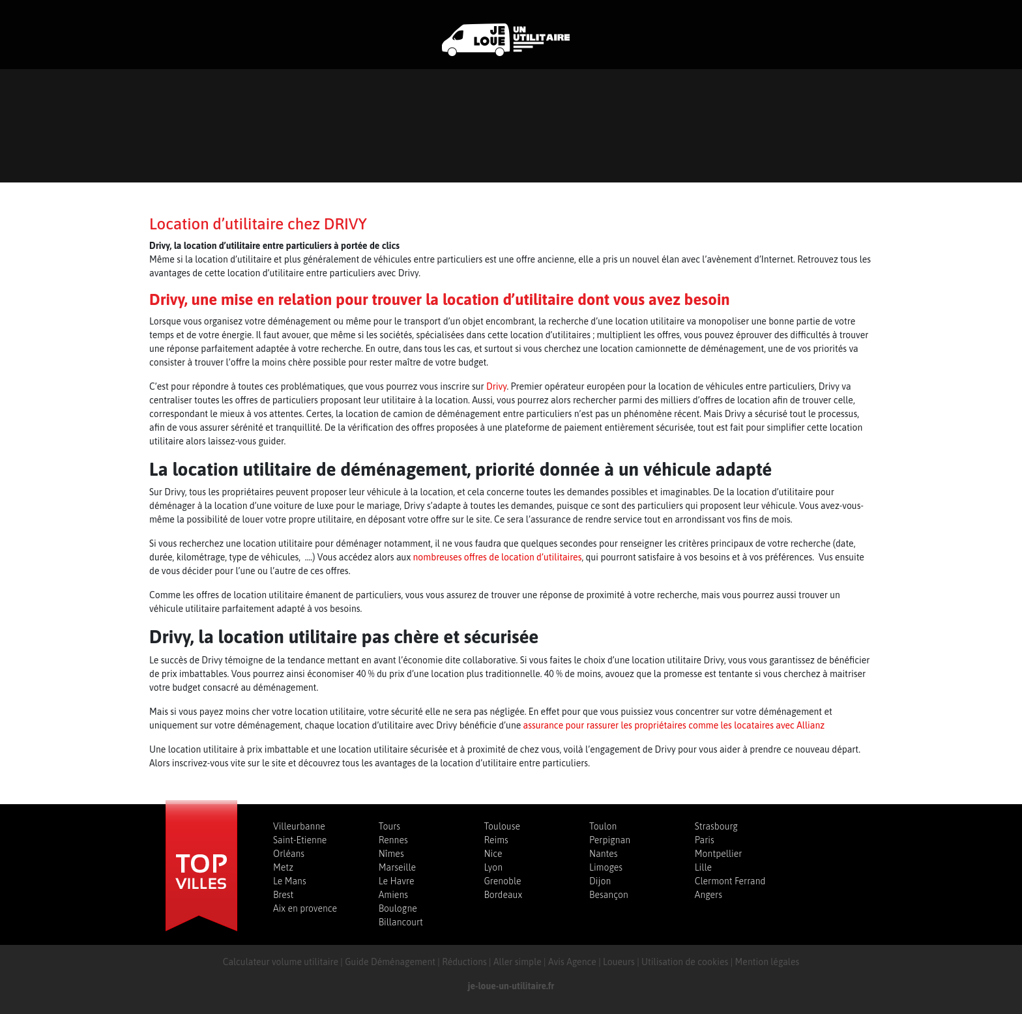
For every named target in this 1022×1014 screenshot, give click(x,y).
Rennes (393, 840)
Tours (389, 826)
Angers (708, 895)
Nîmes (391, 853)
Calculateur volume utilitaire (280, 962)
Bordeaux (503, 895)
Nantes (603, 853)
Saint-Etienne (300, 840)
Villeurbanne (299, 826)
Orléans (288, 853)
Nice (493, 853)
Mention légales (767, 962)
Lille (703, 867)
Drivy (496, 386)
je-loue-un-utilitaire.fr (511, 986)
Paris (704, 840)
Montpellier (718, 853)
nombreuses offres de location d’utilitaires (497, 557)
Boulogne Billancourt (401, 915)
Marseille (397, 867)
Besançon (608, 895)
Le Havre (397, 881)
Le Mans (289, 881)
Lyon (493, 867)
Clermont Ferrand (730, 881)
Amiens (393, 895)
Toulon (603, 826)
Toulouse (502, 826)
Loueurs (619, 962)
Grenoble (502, 881)
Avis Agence (572, 962)
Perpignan (609, 840)
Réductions (464, 962)
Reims (496, 840)
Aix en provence (305, 908)
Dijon (600, 881)
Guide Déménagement (390, 962)
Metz (283, 867)
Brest (283, 895)
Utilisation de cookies (684, 962)
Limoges (605, 867)
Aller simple (517, 962)
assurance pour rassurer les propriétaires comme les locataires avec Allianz (674, 725)
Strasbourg (716, 826)
